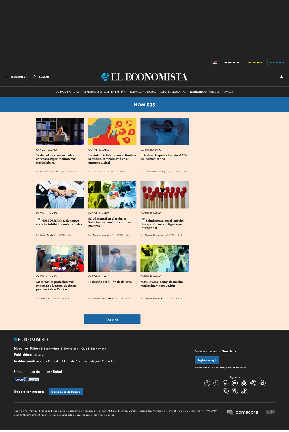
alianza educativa (173, 92)
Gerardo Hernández (49, 173)
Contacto (114, 363)
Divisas (228, 92)
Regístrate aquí (207, 361)
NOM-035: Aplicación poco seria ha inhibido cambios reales (59, 223)
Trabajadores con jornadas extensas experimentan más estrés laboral (56, 160)
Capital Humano (46, 150)
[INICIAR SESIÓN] (281, 77)
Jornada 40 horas (143, 92)
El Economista (51, 349)
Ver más (112, 320)
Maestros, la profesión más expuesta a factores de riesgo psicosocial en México (56, 286)
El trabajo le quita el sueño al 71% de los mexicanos (163, 158)
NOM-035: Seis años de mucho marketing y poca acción (161, 285)
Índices (214, 92)
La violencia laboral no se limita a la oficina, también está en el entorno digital (112, 160)
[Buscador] (41, 77)
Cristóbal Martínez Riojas (156, 173)
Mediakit (40, 356)
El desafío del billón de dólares (110, 283)
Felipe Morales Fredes (102, 299)
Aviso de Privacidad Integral (86, 363)
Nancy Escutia (99, 173)
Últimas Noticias (67, 92)
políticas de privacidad (235, 369)
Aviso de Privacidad (50, 363)
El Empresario (72, 349)
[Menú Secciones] (14, 77)
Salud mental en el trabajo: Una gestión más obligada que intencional (162, 225)
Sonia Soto (45, 299)
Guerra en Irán (115, 92)
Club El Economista (98, 349)
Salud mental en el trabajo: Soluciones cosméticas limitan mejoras (110, 223)
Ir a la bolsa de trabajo (66, 393)
